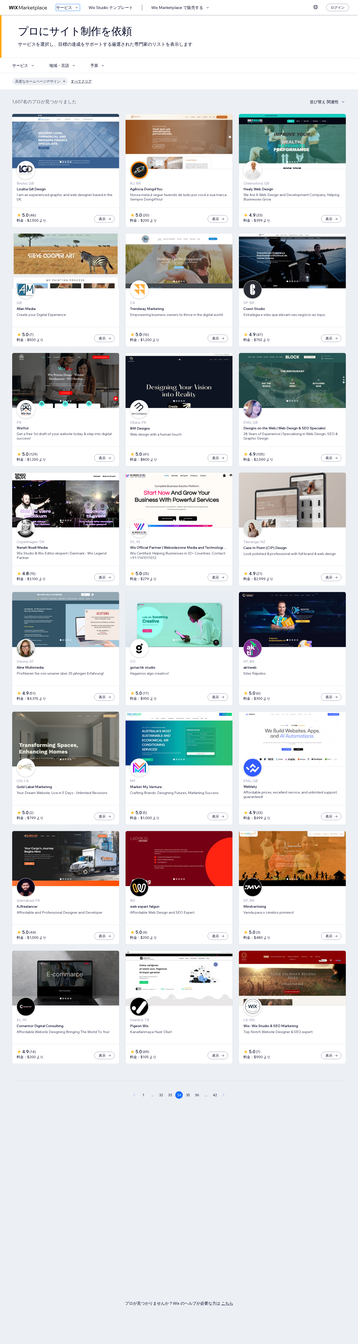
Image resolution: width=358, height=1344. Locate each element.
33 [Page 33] (170, 1095)
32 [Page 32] (161, 1095)
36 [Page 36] (197, 1095)
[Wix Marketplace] (28, 7)
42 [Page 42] (215, 1095)
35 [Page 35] (188, 1095)
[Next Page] (223, 1095)
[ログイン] (337, 7)
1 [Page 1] (143, 1095)
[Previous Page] (134, 1095)
